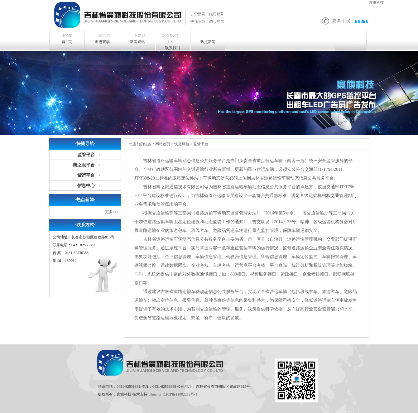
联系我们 (170, 41)
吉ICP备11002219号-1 (179, 394)
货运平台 (86, 175)
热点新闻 (207, 42)
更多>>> (112, 212)
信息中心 (86, 185)
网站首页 (162, 144)
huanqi (156, 394)
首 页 (66, 38)
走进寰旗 (103, 38)
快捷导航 (181, 144)
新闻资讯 (138, 38)
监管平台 (86, 154)
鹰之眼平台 (84, 165)
